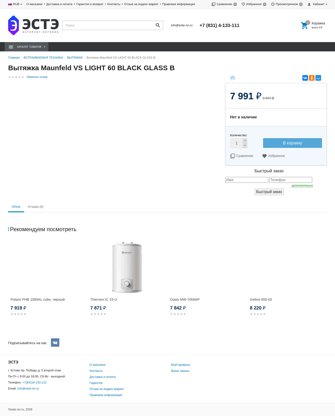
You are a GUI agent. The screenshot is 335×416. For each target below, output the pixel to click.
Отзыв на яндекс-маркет (141, 4)
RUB (16, 4)
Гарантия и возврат (90, 4)
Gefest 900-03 (261, 299)
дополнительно (302, 185)
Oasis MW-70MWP (185, 299)
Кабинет (316, 4)
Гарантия (96, 383)
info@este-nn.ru (182, 25)
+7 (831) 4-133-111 (220, 25)
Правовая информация (178, 4)
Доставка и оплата (59, 4)
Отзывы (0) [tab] (36, 206)
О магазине (34, 4)
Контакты (113, 4)
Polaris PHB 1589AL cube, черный (37, 299)
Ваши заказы (180, 371)
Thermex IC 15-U (103, 299)
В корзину (292, 143)
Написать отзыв (37, 77)
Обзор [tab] (16, 206)
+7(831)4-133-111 (34, 382)
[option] (48, 283)
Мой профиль (180, 364)
